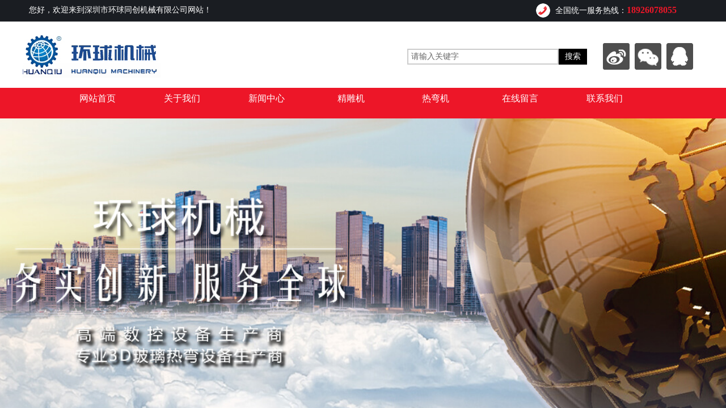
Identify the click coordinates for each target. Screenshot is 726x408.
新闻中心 (266, 98)
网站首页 (97, 98)
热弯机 (435, 98)
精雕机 (351, 98)
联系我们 (604, 98)
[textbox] (483, 57)
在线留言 (520, 98)
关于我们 (182, 98)
